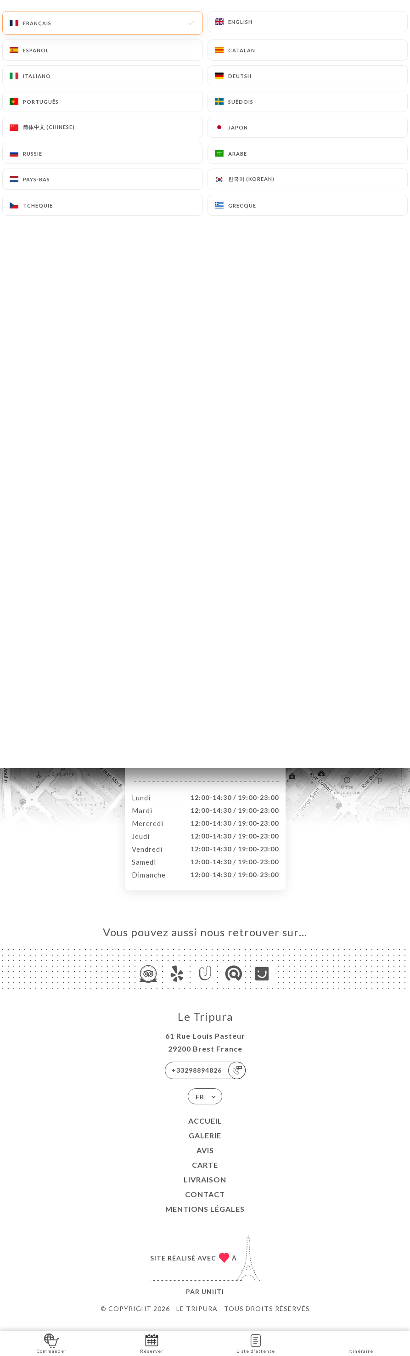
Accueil (205, 1130)
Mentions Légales (205, 1218)
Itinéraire (360, 1343)
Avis (205, 1159)
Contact (205, 1203)
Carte (205, 1174)
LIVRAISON (205, 1189)
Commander (52, 1343)
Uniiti (213, 1301)
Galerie (205, 1145)
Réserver (151, 1343)
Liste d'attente (255, 1343)
